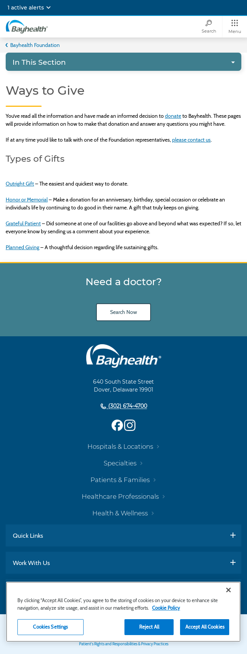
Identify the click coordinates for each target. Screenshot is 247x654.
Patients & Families (120, 480)
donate (173, 115)
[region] (123, 612)
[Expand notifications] (48, 7)
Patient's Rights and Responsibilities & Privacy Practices (123, 644)
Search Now (123, 312)
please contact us (191, 139)
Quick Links (28, 535)
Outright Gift (20, 183)
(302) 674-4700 (127, 406)
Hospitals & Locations (120, 446)
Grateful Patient (23, 223)
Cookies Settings (50, 627)
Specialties (120, 463)
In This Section (39, 62)
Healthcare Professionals (120, 496)
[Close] (228, 590)
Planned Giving (22, 247)
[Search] (209, 26)
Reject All (149, 627)
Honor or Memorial (27, 199)
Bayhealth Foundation (35, 45)
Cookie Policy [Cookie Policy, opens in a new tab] (166, 608)
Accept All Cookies (204, 627)
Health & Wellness (120, 513)
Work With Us (31, 563)
